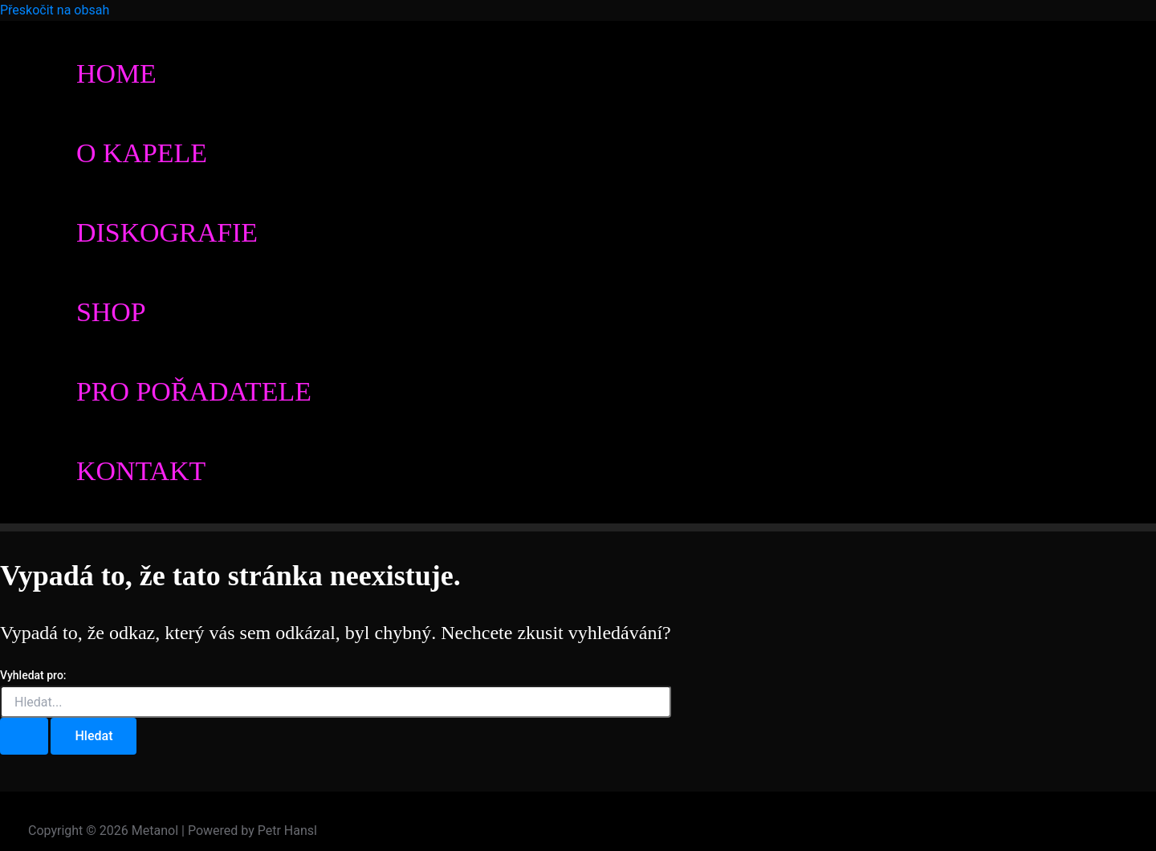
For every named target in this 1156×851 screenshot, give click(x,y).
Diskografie (167, 232)
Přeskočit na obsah (54, 10)
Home (116, 73)
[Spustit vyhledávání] (24, 736)
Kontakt (141, 471)
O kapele (141, 153)
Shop (111, 312)
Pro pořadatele (193, 391)
